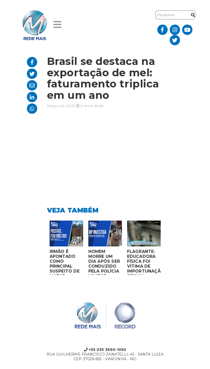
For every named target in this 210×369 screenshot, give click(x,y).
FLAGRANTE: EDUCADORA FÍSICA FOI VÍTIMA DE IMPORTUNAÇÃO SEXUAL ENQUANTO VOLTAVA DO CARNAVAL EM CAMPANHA (144, 262)
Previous (43, 249)
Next (167, 249)
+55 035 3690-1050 (105, 349)
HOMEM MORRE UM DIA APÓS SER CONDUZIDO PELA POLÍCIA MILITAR (104, 262)
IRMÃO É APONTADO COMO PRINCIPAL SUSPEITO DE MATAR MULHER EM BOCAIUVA (65, 262)
